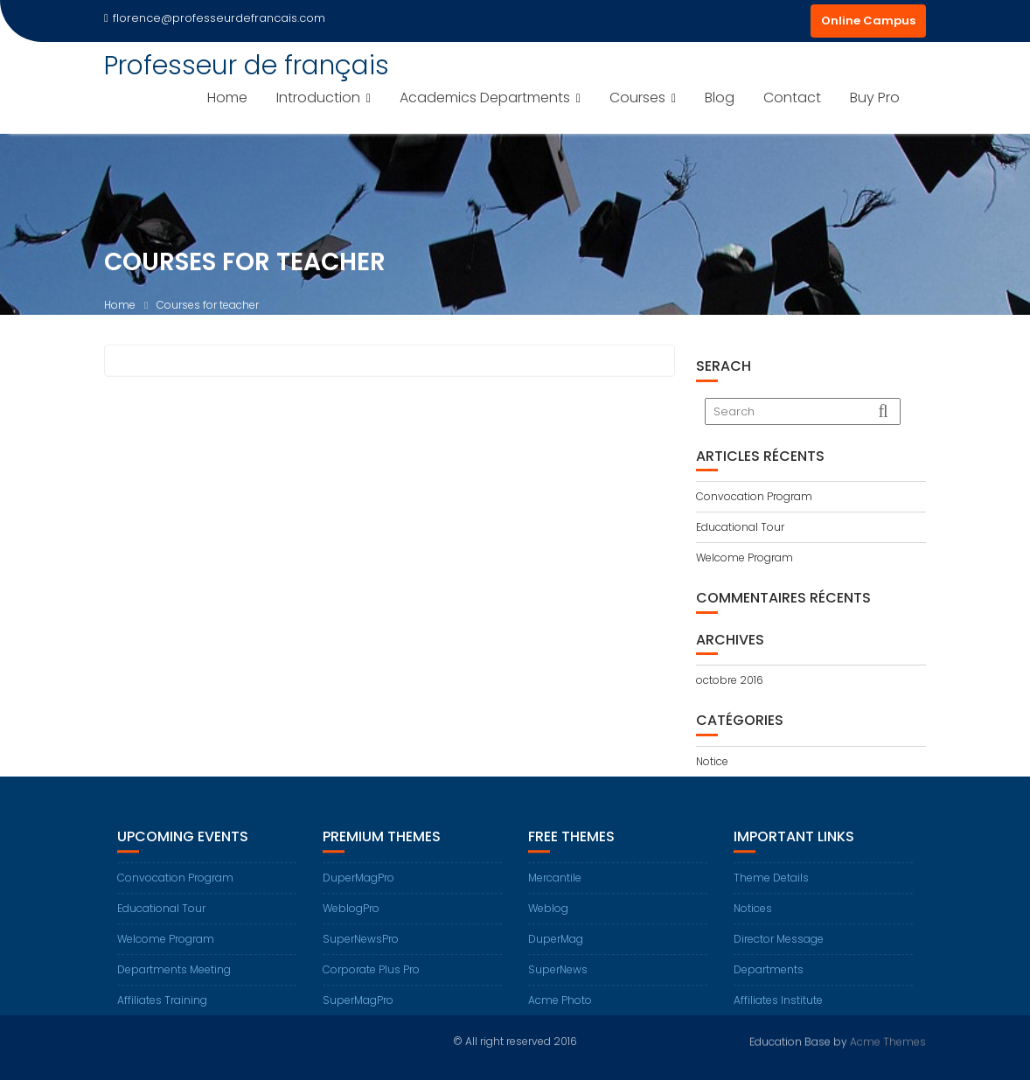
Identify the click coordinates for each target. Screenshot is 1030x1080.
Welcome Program (744, 557)
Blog (719, 97)
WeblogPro (351, 922)
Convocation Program (754, 496)
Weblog (548, 922)
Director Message (779, 952)
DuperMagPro (358, 891)
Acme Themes (888, 1040)
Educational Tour (740, 526)
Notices (753, 922)
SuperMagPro (358, 1014)
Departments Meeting (174, 983)
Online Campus (868, 20)
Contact (792, 97)
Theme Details (771, 891)
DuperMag (555, 952)
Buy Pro (875, 97)
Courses (637, 97)
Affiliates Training (162, 1014)
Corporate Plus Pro (371, 983)
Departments (769, 983)
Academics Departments (485, 97)
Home (227, 97)
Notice (712, 761)
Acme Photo (560, 1014)
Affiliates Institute (778, 1014)
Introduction (318, 97)
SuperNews (558, 983)
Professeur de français (246, 65)
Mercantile (554, 891)
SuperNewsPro (361, 952)
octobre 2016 (729, 679)
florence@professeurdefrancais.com (214, 18)
